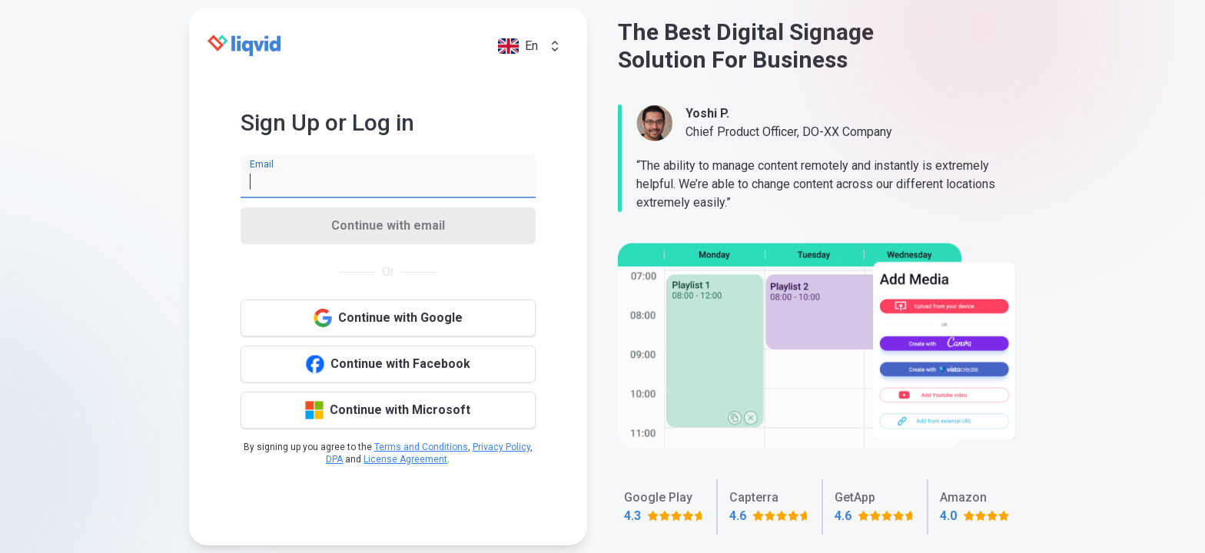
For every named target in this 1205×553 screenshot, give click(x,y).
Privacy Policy (501, 447)
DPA (334, 459)
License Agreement (405, 459)
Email (262, 164)
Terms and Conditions (421, 447)
